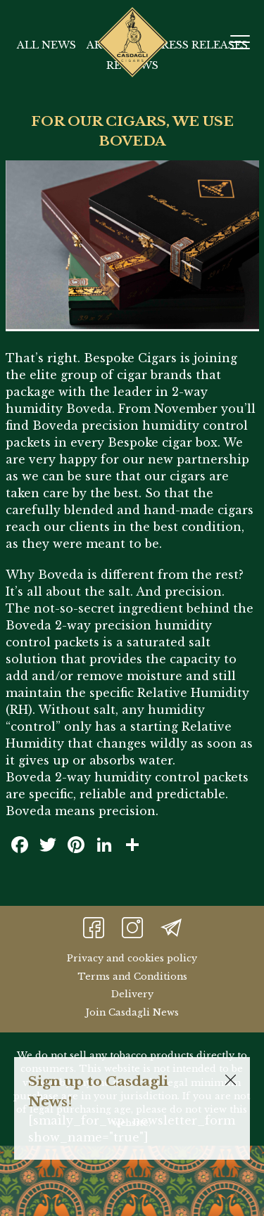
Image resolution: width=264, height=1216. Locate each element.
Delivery (132, 994)
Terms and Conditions (132, 976)
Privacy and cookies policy (132, 958)
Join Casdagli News (132, 1012)
